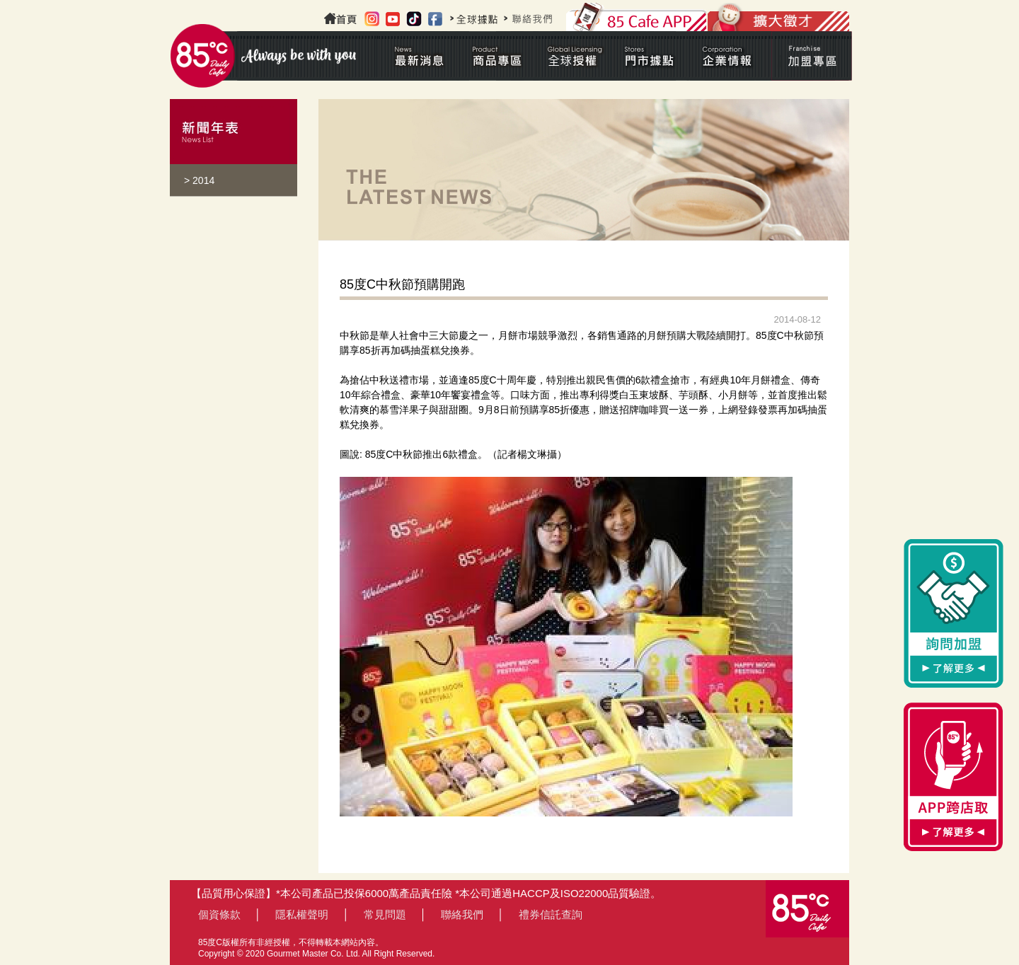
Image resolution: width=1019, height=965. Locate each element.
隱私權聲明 (301, 914)
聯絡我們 (462, 914)
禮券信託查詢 (550, 914)
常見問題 (385, 914)
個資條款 (219, 914)
